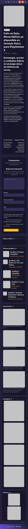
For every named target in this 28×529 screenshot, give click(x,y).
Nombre (6, 192)
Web (5, 207)
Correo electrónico (9, 199)
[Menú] (25, 1)
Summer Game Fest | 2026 (9, 347)
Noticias (7, 29)
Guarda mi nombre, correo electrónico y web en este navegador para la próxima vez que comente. (13, 216)
